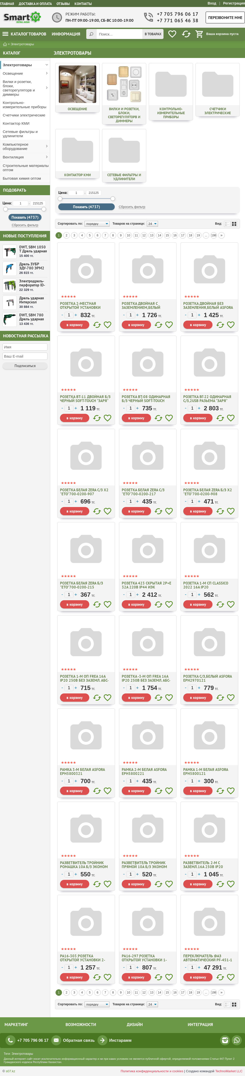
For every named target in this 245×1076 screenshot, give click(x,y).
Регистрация (234, 3)
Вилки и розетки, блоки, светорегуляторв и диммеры (19, 87)
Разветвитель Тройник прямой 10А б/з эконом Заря (144, 866)
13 (151, 235)
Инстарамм (120, 1040)
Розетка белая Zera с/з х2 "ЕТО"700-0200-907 (84, 492)
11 (136, 235)
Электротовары (17, 65)
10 (128, 235)
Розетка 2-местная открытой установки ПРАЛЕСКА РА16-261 (80, 307)
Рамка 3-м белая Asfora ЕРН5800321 (82, 771)
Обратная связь (79, 1040)
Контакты (83, 3)
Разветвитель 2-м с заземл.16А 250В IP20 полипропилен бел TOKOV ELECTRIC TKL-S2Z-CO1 (207, 868)
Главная (7, 3)
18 (190, 235)
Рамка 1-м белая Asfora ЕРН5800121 (205, 771)
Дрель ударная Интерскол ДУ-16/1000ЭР (32, 302)
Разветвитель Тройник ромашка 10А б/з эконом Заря (84, 866)
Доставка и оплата (35, 3)
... (206, 235)
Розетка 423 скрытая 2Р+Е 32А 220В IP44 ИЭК (146, 585)
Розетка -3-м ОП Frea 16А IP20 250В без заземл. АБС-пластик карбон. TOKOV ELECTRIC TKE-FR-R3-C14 (146, 682)
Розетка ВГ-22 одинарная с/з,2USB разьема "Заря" (207, 398)
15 (167, 235)
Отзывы (63, 3)
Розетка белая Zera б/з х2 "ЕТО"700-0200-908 (207, 492)
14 (159, 235)
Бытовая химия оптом (22, 178)
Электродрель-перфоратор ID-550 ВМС (32, 285)
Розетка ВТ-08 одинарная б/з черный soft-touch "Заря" (146, 400)
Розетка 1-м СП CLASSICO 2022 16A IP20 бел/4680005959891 (205, 587)
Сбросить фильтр (25, 225)
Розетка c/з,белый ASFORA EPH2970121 (207, 678)
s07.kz (10, 1071)
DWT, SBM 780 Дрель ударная (31, 317)
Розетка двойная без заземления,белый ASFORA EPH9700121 (208, 307)
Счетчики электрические (24, 115)
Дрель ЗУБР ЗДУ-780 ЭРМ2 (31, 266)
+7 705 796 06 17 (177, 14)
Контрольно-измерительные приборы (24, 104)
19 (198, 235)
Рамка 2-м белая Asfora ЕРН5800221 (144, 771)
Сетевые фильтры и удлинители (20, 133)
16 (174, 235)
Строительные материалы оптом (25, 167)
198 (213, 235)
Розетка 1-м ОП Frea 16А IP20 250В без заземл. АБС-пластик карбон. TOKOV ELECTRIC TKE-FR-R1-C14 (84, 682)
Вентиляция (13, 157)
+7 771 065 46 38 (177, 20)
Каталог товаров (24, 34)
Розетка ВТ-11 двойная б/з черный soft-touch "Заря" (85, 398)
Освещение (13, 73)
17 (182, 235)
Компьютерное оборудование (15, 146)
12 (144, 235)
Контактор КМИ (16, 123)
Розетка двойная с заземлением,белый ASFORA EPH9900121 (141, 307)
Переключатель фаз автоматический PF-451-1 (207, 958)
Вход (212, 3)
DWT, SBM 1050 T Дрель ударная (33, 249)
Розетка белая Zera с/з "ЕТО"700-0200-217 (143, 492)
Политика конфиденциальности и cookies (152, 1071)
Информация (66, 34)
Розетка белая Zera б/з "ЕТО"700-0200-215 (81, 585)
